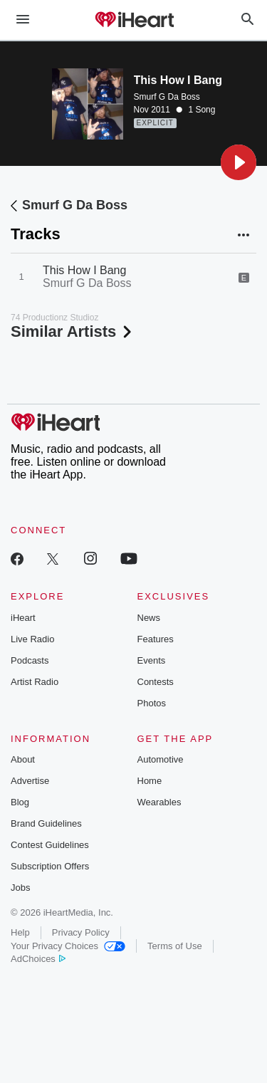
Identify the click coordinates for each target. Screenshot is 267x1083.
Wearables (159, 802)
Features (155, 639)
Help (20, 932)
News (149, 617)
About (23, 759)
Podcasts (29, 660)
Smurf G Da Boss (167, 97)
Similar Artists (73, 331)
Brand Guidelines (46, 823)
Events (151, 660)
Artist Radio (34, 681)
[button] (238, 162)
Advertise (30, 780)
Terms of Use (174, 946)
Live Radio (32, 639)
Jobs (20, 887)
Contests (155, 681)
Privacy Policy (81, 932)
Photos (151, 703)
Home (149, 780)
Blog (20, 802)
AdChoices (38, 958)
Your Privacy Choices (68, 946)
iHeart (23, 617)
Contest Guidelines (50, 844)
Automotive (160, 759)
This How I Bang (84, 270)
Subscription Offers (50, 866)
